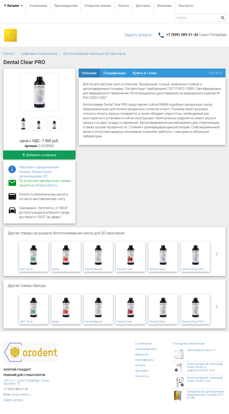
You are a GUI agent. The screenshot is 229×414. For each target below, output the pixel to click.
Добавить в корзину (39, 155)
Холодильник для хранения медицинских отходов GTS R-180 (205, 395)
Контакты (185, 5)
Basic (56, 269)
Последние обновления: (188, 343)
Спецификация (115, 73)
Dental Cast (124, 269)
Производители (65, 5)
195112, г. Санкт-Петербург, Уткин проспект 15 (26, 382)
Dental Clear (157, 269)
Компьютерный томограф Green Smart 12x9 (204, 379)
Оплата (123, 5)
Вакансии (164, 5)
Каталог (9, 53)
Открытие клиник (97, 5)
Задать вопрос (138, 34)
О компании (38, 5)
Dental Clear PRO (193, 269)
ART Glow (26, 269)
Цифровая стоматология (39, 53)
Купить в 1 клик (144, 73)
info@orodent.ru (46, 185)
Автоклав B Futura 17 (201, 350)
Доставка (143, 5)
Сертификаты (144, 360)
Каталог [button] (12, 5)
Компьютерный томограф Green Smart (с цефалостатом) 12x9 (204, 367)
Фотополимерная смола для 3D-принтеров (94, 53)
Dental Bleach (94, 269)
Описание (89, 73)
